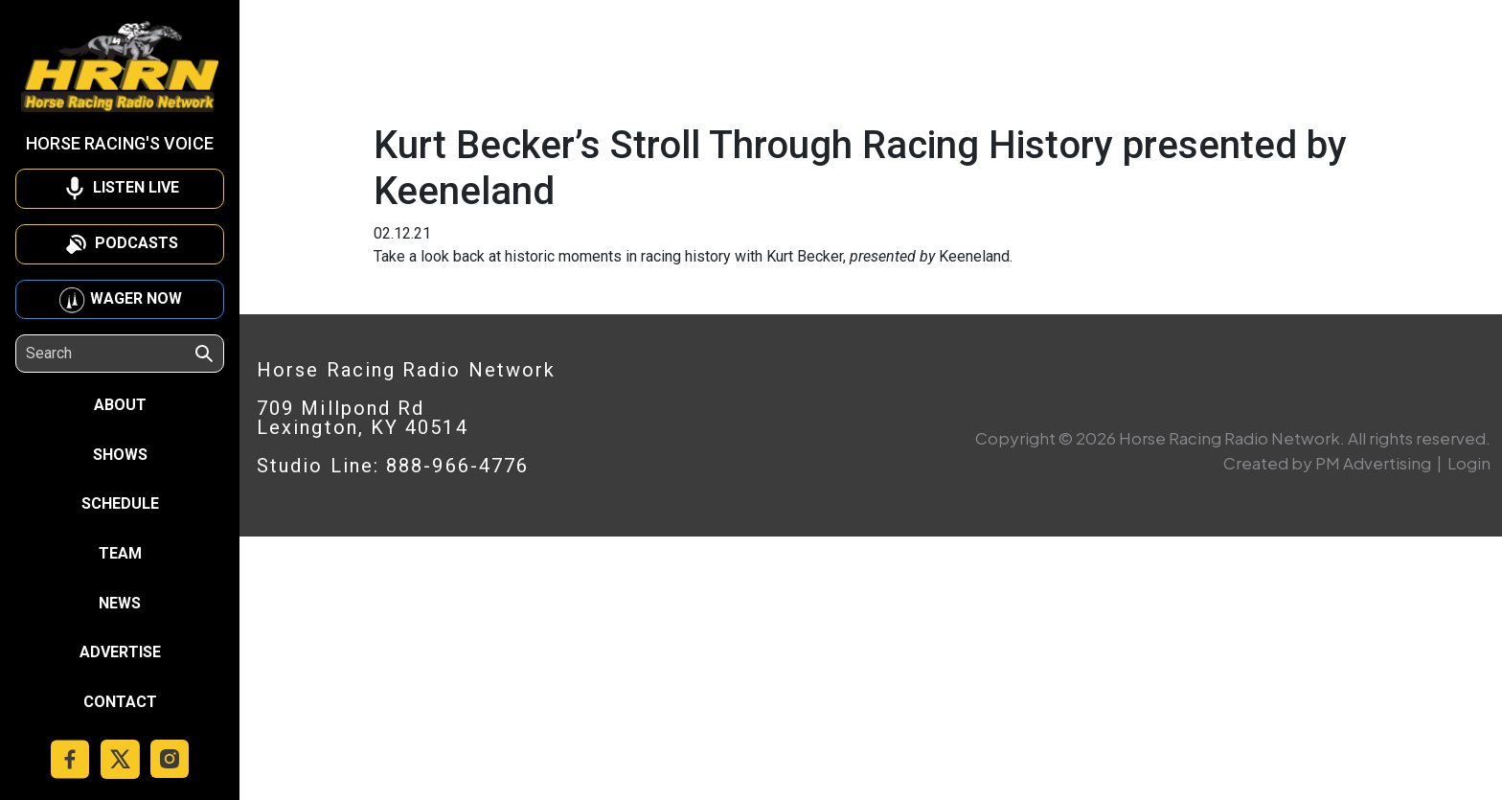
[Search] (109, 353)
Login (1469, 462)
